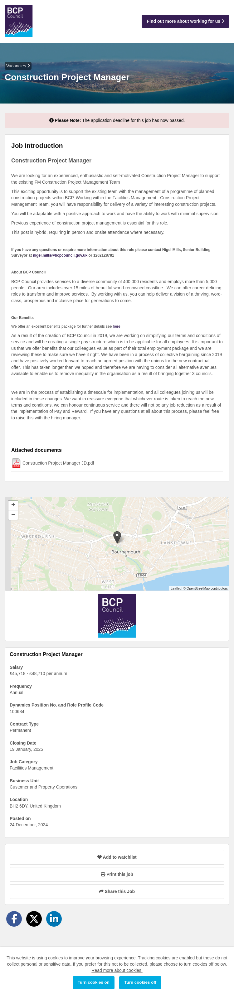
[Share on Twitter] (34, 919)
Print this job (117, 874)
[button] (117, 537)
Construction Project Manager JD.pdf (58, 463)
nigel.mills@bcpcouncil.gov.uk (60, 255)
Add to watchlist (116, 857)
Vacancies (18, 65)
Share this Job (117, 891)
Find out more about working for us (185, 21)
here (116, 326)
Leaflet (176, 588)
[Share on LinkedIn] (54, 919)
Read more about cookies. (116, 970)
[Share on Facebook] (14, 919)
